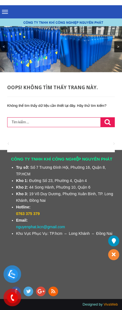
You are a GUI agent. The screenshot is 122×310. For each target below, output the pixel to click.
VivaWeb (110, 304)
